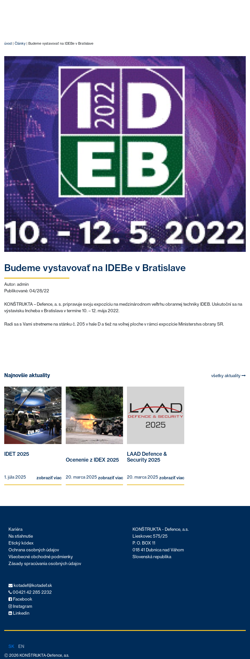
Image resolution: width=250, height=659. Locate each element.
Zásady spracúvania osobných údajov (44, 563)
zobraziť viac (49, 477)
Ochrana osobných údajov (33, 549)
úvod (8, 43)
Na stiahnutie (20, 536)
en (21, 646)
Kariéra (15, 529)
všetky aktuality (228, 375)
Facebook (20, 599)
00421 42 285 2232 (30, 592)
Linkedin (18, 613)
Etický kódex (21, 543)
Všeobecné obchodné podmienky (40, 556)
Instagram (20, 606)
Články (20, 43)
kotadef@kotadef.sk (30, 585)
